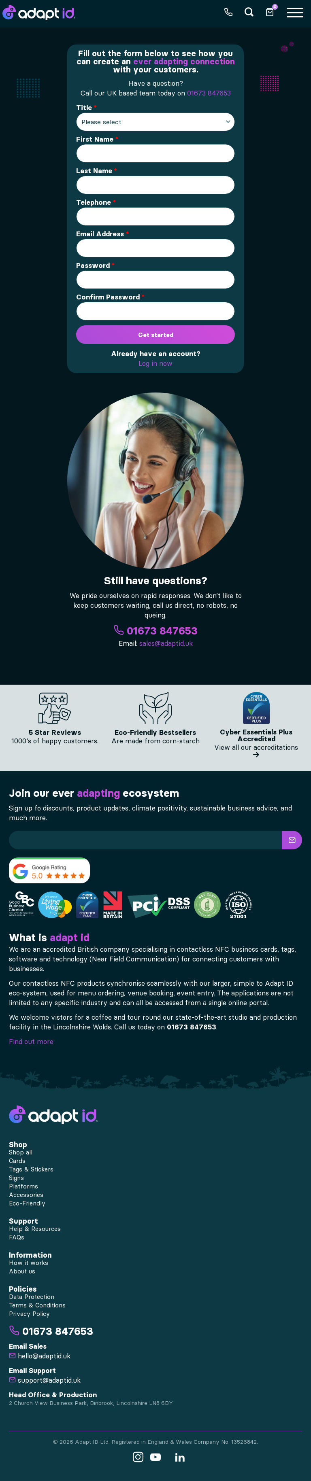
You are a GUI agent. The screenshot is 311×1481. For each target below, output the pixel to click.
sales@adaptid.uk (166, 643)
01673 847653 (209, 93)
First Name (94, 139)
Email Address (100, 233)
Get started (155, 335)
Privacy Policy (29, 1314)
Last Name (94, 170)
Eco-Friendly (27, 1203)
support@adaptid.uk (45, 1380)
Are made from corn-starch (155, 741)
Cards (17, 1161)
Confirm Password (108, 297)
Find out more (31, 1042)
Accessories (26, 1195)
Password (93, 265)
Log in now (155, 363)
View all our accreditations (256, 750)
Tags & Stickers (31, 1169)
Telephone (93, 202)
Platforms (23, 1186)
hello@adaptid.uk (39, 1356)
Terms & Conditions (37, 1305)
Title (84, 107)
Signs (16, 1178)
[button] (292, 840)
